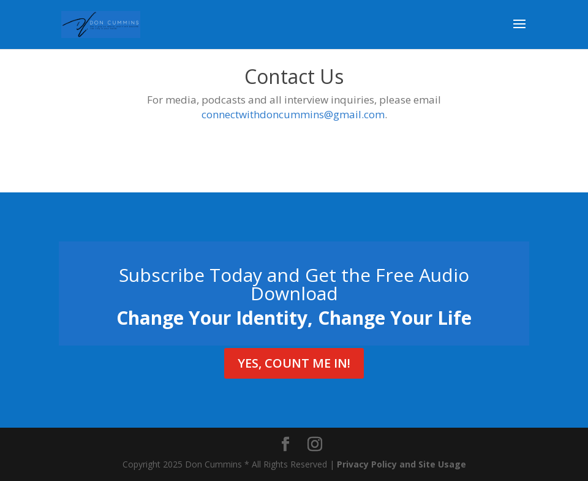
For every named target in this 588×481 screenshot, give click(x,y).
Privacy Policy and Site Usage (401, 464)
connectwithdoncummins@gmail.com (293, 114)
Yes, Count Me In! (294, 363)
